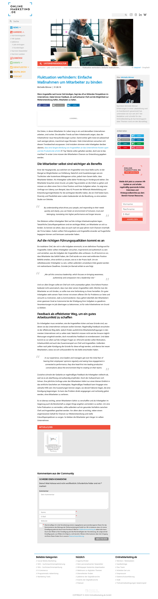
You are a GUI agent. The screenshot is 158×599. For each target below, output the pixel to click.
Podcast (80, 583)
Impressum (121, 574)
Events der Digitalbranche (87, 580)
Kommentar (44, 491)
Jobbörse (15, 42)
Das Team (121, 567)
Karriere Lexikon (18, 54)
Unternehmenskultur (71, 67)
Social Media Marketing (47, 561)
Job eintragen (19, 45)
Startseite (41, 67)
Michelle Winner (127, 77)
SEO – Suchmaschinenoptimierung (51, 564)
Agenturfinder (83, 561)
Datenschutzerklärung (76, 536)
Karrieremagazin (18, 36)
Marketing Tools (44, 577)
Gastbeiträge (122, 564)
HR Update (16, 39)
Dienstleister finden (85, 574)
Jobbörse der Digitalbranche (88, 577)
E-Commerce (43, 570)
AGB (118, 580)
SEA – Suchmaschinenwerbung (50, 567)
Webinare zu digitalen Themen (89, 570)
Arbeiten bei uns (123, 570)
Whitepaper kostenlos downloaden (91, 567)
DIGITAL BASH (19, 72)
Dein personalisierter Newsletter (90, 564)
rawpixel (137, 67)
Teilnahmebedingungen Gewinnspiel (131, 583)
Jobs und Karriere (54, 67)
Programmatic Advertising (48, 574)
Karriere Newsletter (19, 51)
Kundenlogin (19, 48)
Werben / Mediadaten (125, 561)
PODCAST (17, 76)
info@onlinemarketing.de (87, 529)
